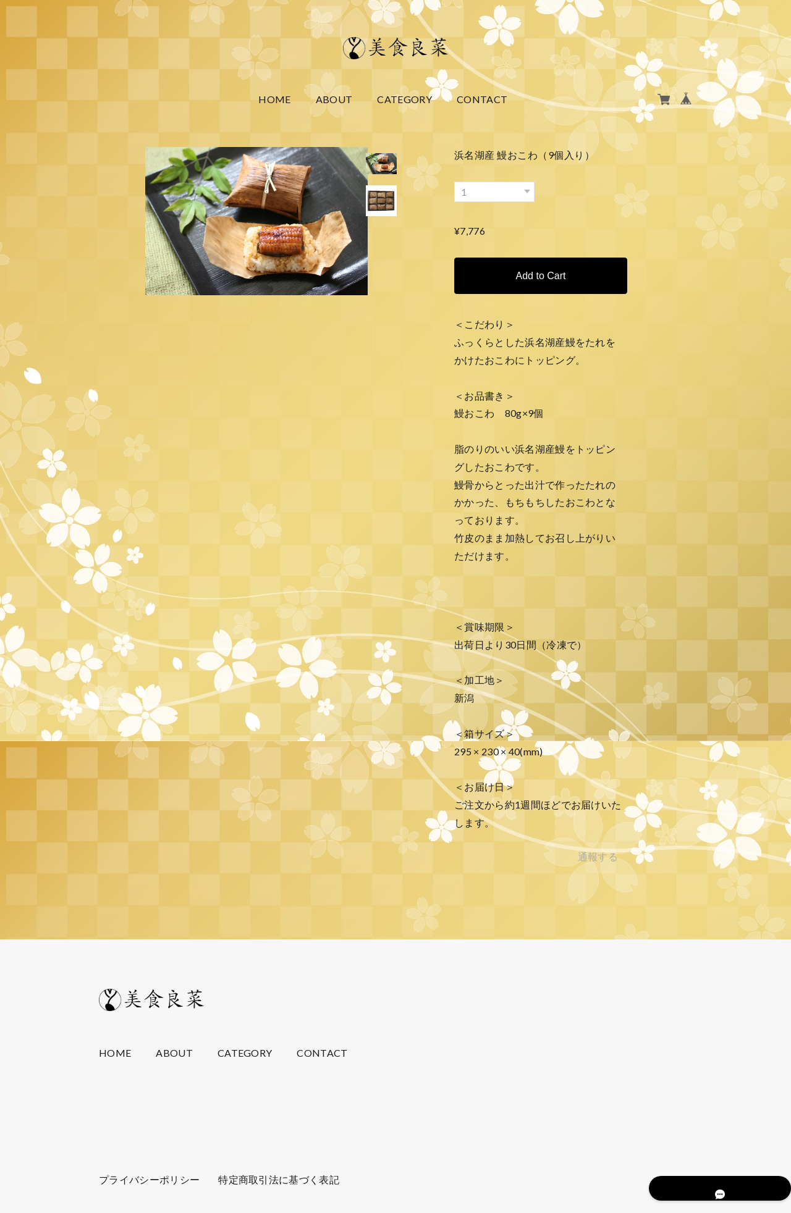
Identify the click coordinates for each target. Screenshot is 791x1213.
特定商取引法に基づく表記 (278, 1179)
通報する (598, 856)
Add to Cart (541, 276)
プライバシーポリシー (149, 1179)
